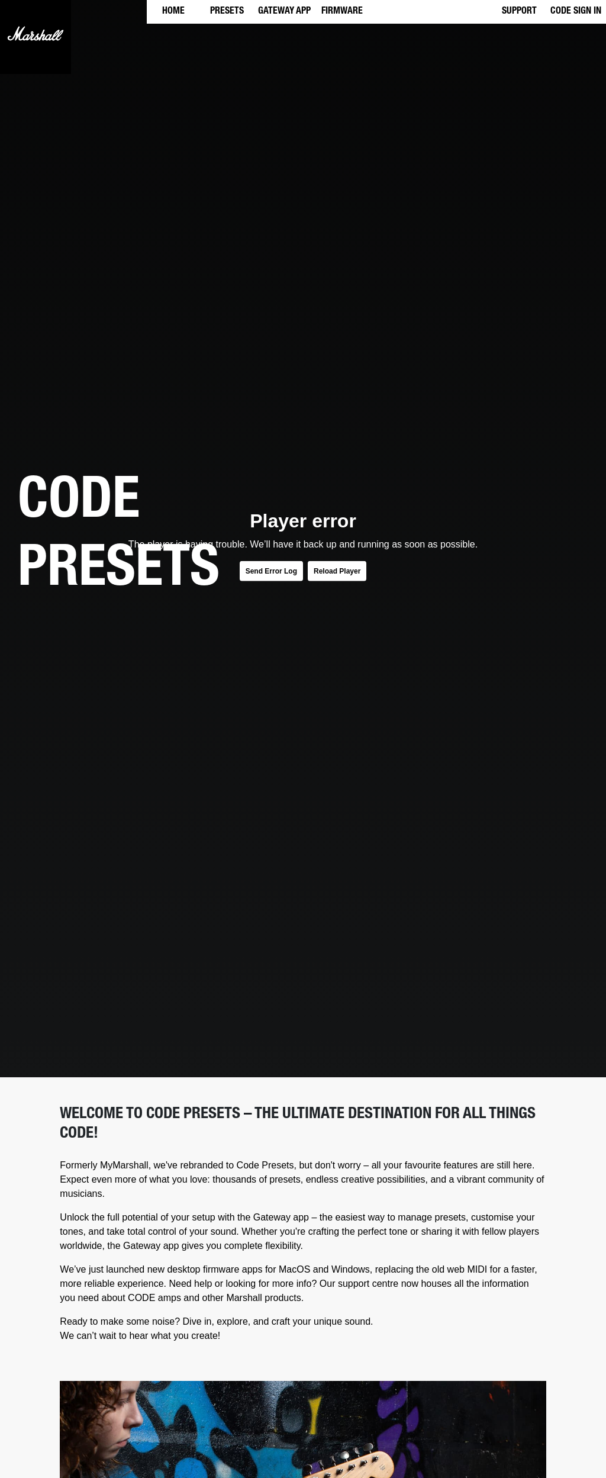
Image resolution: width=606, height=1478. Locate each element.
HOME (173, 12)
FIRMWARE (342, 12)
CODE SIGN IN (575, 12)
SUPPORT (519, 12)
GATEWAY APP (284, 12)
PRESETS (227, 12)
